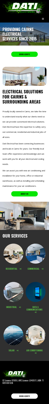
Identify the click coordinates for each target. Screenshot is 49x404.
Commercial (35, 268)
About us (24, 194)
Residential (13, 268)
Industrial (13, 307)
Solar (13, 350)
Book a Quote (24, 54)
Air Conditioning (35, 351)
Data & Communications (35, 309)
